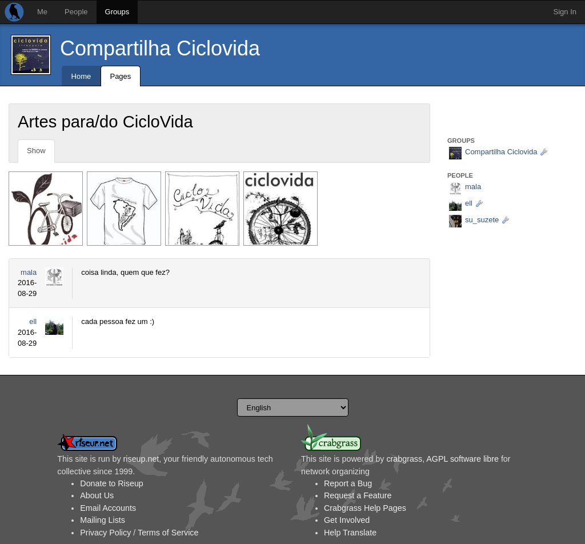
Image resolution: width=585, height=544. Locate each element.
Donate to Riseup (111, 483)
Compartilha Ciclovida (160, 48)
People (76, 11)
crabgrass (404, 458)
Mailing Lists (102, 520)
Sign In (565, 11)
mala (29, 272)
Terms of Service (168, 532)
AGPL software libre (462, 458)
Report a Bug (348, 483)
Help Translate (350, 532)
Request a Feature (357, 495)
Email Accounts (108, 508)
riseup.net (141, 458)
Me (42, 11)
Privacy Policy (105, 532)
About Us (97, 495)
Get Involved (347, 520)
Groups (117, 11)
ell (33, 321)
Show (36, 150)
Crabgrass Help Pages (365, 508)
